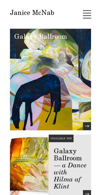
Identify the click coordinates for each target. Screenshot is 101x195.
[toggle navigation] (87, 14)
